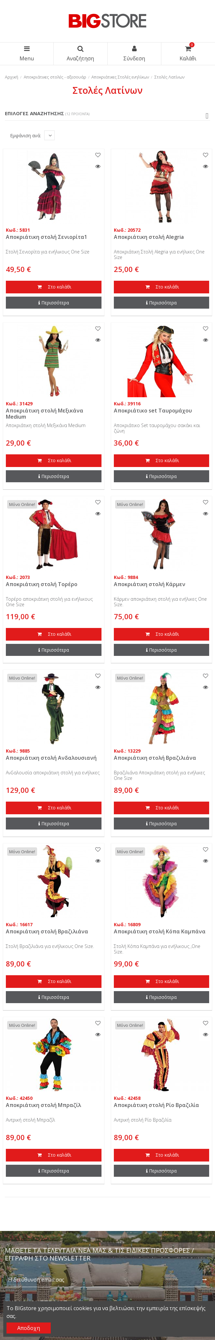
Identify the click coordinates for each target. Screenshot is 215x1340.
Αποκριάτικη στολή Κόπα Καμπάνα (160, 931)
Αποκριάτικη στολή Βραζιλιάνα (155, 757)
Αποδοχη (28, 1328)
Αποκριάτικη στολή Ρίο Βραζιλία (156, 1105)
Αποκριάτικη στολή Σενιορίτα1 (46, 236)
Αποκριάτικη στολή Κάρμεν (149, 584)
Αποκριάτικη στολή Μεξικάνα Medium (44, 413)
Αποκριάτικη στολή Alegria (149, 236)
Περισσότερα (53, 303)
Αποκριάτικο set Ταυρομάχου (153, 410)
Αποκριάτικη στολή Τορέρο (41, 584)
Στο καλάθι (53, 287)
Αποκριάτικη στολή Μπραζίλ (43, 1105)
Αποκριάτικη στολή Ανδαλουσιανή (51, 757)
